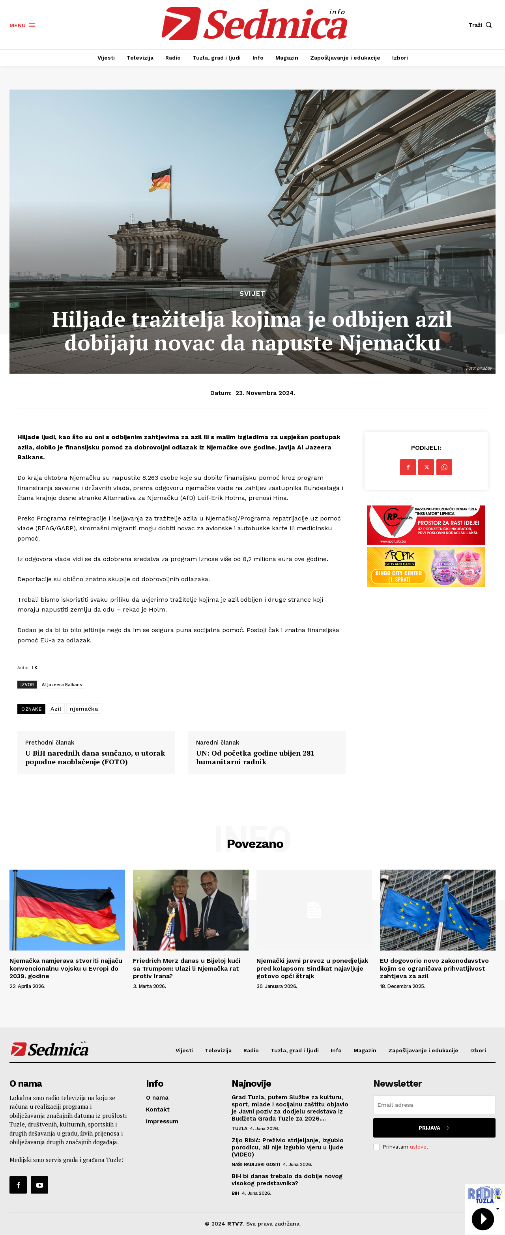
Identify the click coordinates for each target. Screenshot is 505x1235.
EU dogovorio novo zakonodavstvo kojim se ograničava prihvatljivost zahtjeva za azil (434, 968)
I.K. (35, 667)
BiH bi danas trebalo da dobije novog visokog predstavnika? (287, 1180)
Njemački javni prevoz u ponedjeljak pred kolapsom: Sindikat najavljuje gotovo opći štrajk (312, 968)
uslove (418, 1147)
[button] (482, 25)
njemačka (84, 708)
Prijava (434, 1128)
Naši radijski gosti (256, 1164)
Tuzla (239, 1128)
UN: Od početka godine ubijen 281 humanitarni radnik (255, 757)
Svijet (252, 293)
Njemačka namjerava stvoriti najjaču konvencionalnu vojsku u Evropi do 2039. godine (65, 968)
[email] (434, 1104)
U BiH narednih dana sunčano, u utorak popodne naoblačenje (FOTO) (95, 757)
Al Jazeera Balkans (62, 684)
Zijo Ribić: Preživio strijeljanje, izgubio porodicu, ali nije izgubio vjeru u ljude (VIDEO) (288, 1147)
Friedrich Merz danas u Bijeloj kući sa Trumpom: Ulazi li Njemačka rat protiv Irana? (186, 968)
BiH (235, 1193)
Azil (55, 708)
